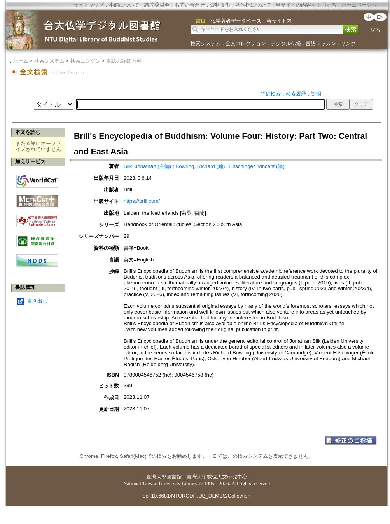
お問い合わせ (190, 5)
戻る (375, 30)
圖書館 (174, 477)
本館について (124, 5)
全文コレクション (246, 43)
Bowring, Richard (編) (200, 166)
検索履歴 (296, 94)
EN (380, 17)
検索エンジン (85, 61)
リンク (348, 43)
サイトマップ (88, 5)
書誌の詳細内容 (124, 61)
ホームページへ (359, 5)
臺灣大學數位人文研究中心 (217, 477)
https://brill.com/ (142, 201)
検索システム (206, 43)
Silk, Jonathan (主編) (147, 166)
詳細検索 (271, 94)
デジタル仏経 (286, 43)
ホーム (20, 61)
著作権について (253, 5)
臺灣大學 (156, 477)
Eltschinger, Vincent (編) (256, 166)
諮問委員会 (157, 5)
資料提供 (220, 5)
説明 (316, 94)
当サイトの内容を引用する (306, 5)
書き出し (37, 301)
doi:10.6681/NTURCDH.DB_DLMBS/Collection (196, 496)
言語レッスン (321, 43)
